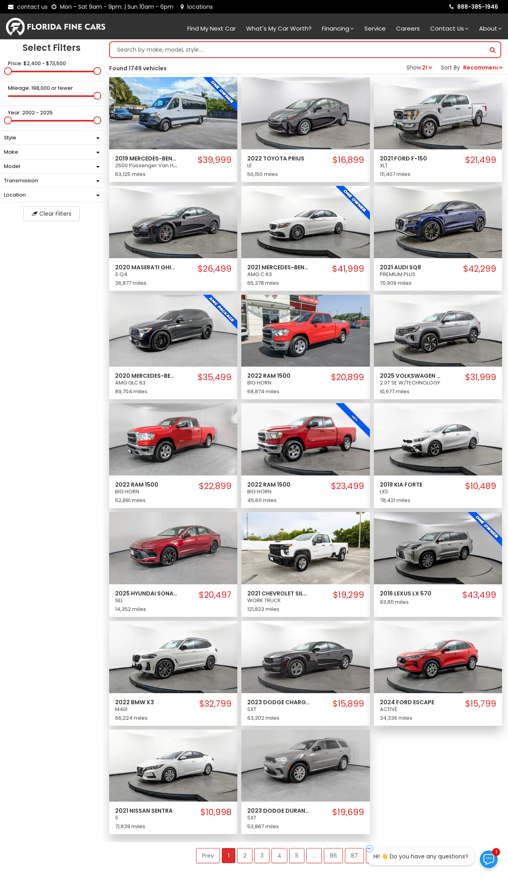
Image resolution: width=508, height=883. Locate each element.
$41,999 (348, 269)
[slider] (8, 71)
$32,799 (215, 704)
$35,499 (214, 377)
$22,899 (215, 486)
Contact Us (449, 28)
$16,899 (348, 160)
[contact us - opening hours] (114, 7)
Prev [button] (208, 856)
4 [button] (279, 856)
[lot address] (197, 7)
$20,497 (215, 595)
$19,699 (348, 812)
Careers (408, 28)
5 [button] (296, 856)
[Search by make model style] (297, 49)
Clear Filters (51, 214)
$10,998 (215, 812)
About (490, 28)
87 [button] (354, 856)
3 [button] (262, 856)
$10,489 (480, 486)
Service (375, 28)
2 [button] (244, 856)
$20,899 (347, 377)
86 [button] (333, 856)
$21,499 (480, 160)
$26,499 (214, 269)
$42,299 (479, 269)
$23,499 (347, 486)
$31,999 (480, 377)
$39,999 (214, 160)
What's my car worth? (279, 28)
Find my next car (211, 28)
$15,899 (348, 704)
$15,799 (480, 704)
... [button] (314, 856)
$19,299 (348, 595)
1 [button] (228, 856)
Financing (338, 28)
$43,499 (479, 595)
